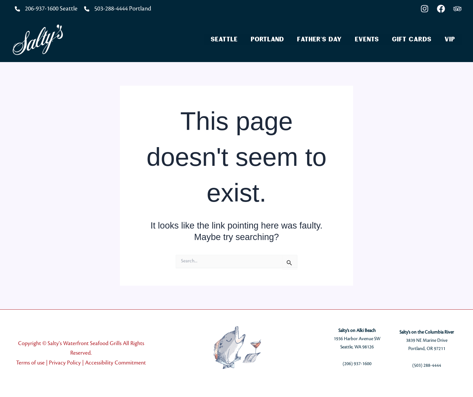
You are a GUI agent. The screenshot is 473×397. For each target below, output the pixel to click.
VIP (449, 39)
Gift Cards (411, 39)
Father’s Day (319, 39)
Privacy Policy (65, 363)
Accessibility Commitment (115, 363)
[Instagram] (424, 9)
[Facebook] (441, 9)
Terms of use (30, 363)
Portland (267, 39)
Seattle (224, 39)
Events (367, 39)
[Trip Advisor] (457, 9)
